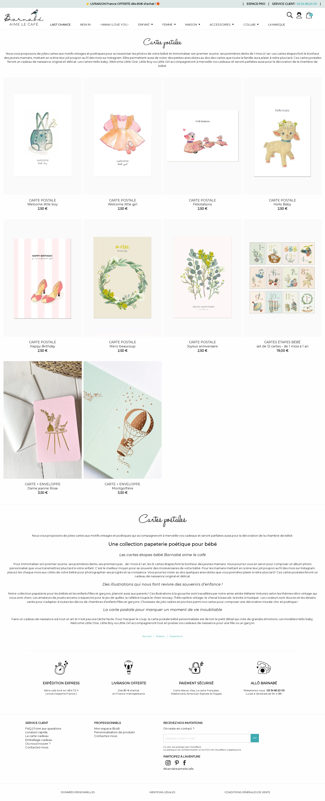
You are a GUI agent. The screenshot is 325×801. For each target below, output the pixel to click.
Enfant (144, 24)
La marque (276, 24)
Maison (191, 24)
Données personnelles (78, 792)
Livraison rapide (36, 732)
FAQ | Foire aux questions (43, 728)
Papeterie (176, 636)
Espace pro (256, 3)
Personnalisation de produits (114, 732)
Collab (249, 24)
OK (255, 737)
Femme (167, 24)
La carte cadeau (36, 736)
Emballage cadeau (38, 740)
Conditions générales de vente (247, 792)
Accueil (147, 636)
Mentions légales (162, 792)
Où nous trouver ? (38, 743)
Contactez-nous (36, 747)
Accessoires (220, 24)
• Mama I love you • (114, 24)
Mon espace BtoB (107, 728)
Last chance (60, 24)
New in (85, 24)
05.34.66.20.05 (307, 3)
